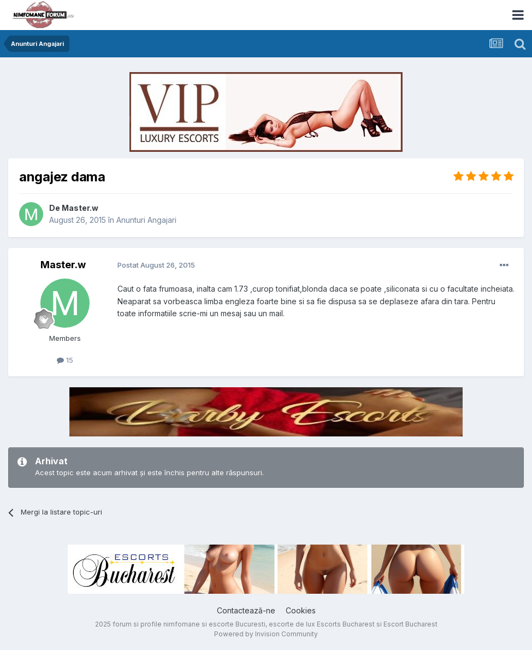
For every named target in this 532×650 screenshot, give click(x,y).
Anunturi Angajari (146, 219)
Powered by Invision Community (266, 634)
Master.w (80, 207)
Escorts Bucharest (346, 624)
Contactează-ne (246, 610)
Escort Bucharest (410, 624)
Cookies (301, 610)
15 (65, 360)
